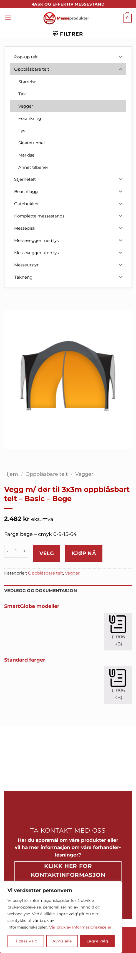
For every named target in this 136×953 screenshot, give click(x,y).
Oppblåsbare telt (47, 474)
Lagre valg (97, 941)
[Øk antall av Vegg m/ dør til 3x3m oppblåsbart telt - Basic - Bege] (24, 551)
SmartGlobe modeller (31, 606)
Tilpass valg (26, 941)
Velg (46, 553)
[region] (61, 917)
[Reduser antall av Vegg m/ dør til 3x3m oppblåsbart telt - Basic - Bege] (7, 551)
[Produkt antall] (16, 551)
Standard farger (24, 660)
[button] (8, 18)
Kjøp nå (84, 553)
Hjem (11, 474)
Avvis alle (62, 941)
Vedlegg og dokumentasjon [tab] (40, 590)
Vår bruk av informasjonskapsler (80, 927)
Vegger (84, 474)
